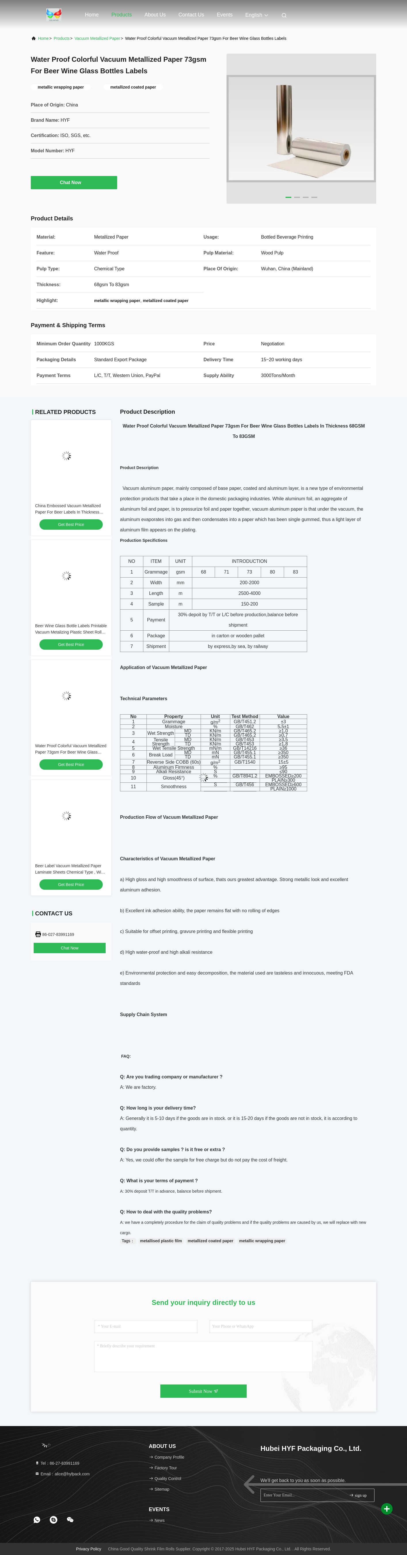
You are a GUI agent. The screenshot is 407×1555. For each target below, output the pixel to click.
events (225, 15)
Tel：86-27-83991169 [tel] (57, 1463)
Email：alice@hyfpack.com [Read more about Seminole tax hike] (62, 1474)
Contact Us (191, 15)
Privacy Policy (88, 1549)
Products (121, 15)
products (62, 38)
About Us (155, 15)
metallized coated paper (210, 1241)
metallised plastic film (161, 1241)
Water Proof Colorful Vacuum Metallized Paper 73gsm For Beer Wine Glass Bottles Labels (70, 752)
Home (92, 15)
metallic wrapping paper (262, 1241)
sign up (357, 1495)
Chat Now (74, 182)
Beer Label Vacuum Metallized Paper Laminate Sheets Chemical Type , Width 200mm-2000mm (71, 872)
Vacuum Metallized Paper (97, 38)
